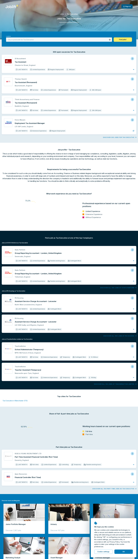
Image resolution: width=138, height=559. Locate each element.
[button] (109, 39)
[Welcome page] (11, 6)
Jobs (62, 14)
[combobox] (59, 39)
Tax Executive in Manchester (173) (15, 401)
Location (8, 36)
